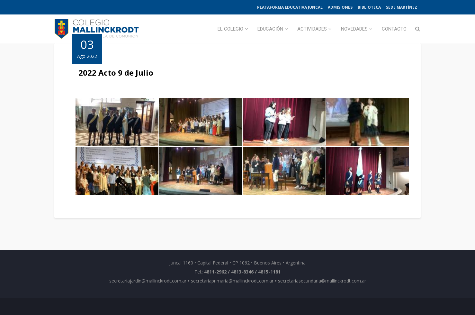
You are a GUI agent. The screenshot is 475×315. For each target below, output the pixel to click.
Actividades (312, 29)
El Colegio (230, 29)
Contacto (394, 29)
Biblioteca (369, 7)
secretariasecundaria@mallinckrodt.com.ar (322, 281)
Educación (270, 29)
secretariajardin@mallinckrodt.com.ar (147, 281)
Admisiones (340, 7)
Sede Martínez (401, 7)
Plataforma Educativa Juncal (290, 7)
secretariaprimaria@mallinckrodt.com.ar (232, 281)
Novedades (354, 29)
